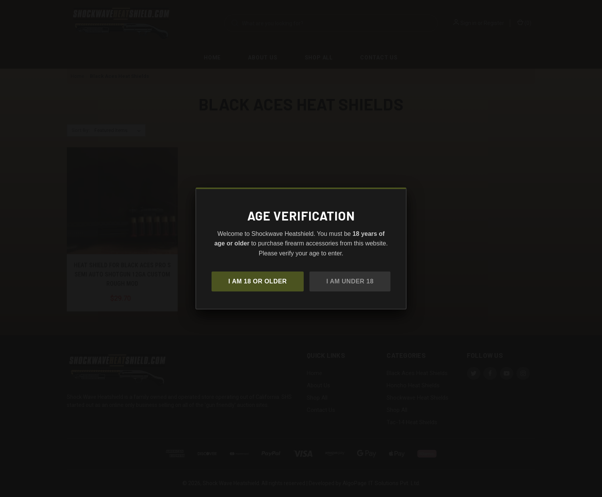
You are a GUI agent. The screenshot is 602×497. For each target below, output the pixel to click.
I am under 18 (350, 281)
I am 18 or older (257, 281)
